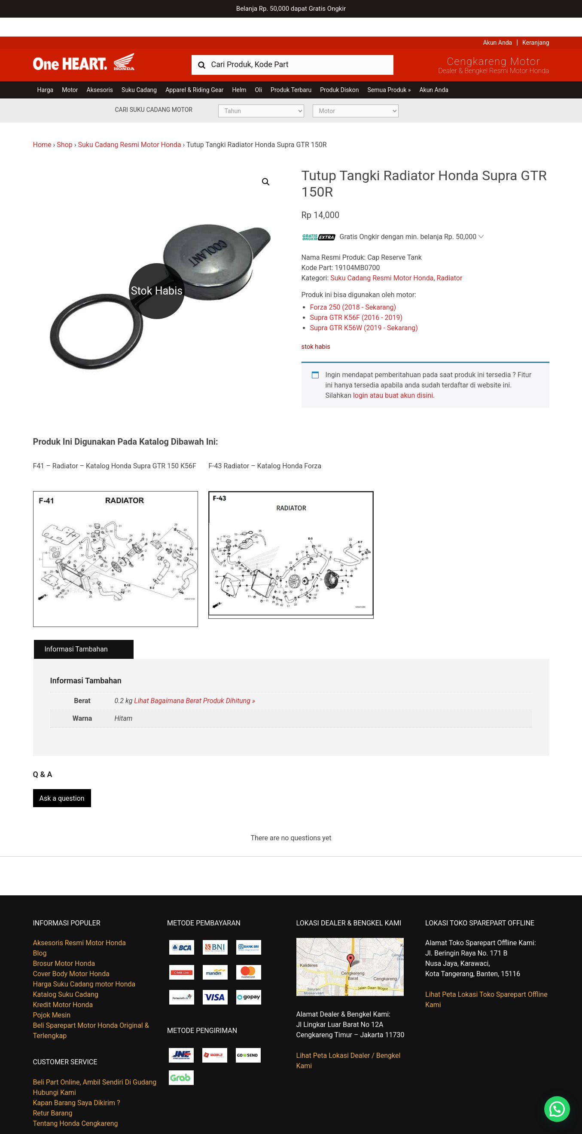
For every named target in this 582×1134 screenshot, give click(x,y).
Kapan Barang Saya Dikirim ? (76, 1080)
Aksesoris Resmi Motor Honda (79, 921)
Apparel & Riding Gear (194, 71)
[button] (266, 163)
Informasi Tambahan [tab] (76, 630)
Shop (64, 126)
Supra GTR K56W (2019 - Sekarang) (364, 309)
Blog (40, 931)
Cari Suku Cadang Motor (153, 90)
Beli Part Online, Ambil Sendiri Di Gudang (95, 1060)
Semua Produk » (389, 71)
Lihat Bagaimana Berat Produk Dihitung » (194, 682)
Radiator (450, 259)
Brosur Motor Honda (64, 941)
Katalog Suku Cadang (66, 972)
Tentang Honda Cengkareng (75, 1101)
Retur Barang (53, 1091)
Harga (45, 71)
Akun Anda (497, 23)
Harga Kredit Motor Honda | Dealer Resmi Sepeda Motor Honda (95, 45)
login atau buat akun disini (393, 377)
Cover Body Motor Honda (71, 952)
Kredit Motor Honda (63, 983)
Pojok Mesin (52, 993)
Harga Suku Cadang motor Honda (84, 962)
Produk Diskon (339, 71)
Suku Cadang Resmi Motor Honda (129, 126)
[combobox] (292, 45)
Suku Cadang (139, 71)
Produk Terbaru (291, 71)
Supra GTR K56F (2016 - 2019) (356, 299)
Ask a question (62, 776)
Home (42, 126)
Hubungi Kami (54, 1070)
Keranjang (535, 23)
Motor (70, 71)
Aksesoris (100, 71)
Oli (258, 71)
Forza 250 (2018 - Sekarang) (353, 289)
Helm (239, 71)
